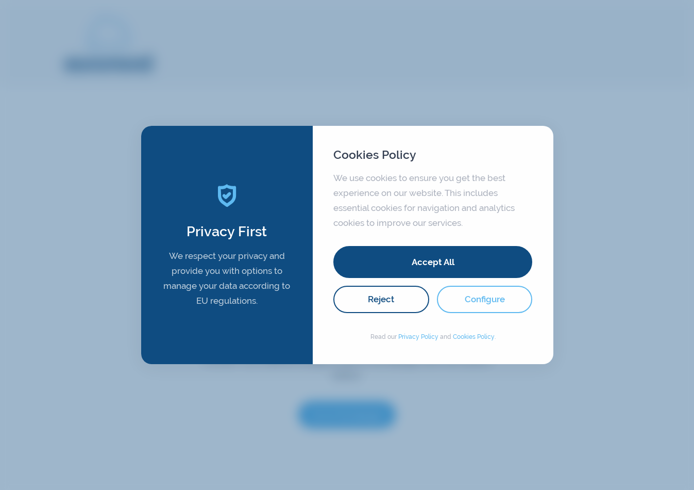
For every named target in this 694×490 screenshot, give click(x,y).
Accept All (433, 262)
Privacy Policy (418, 336)
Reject (381, 299)
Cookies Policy (474, 336)
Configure (485, 299)
